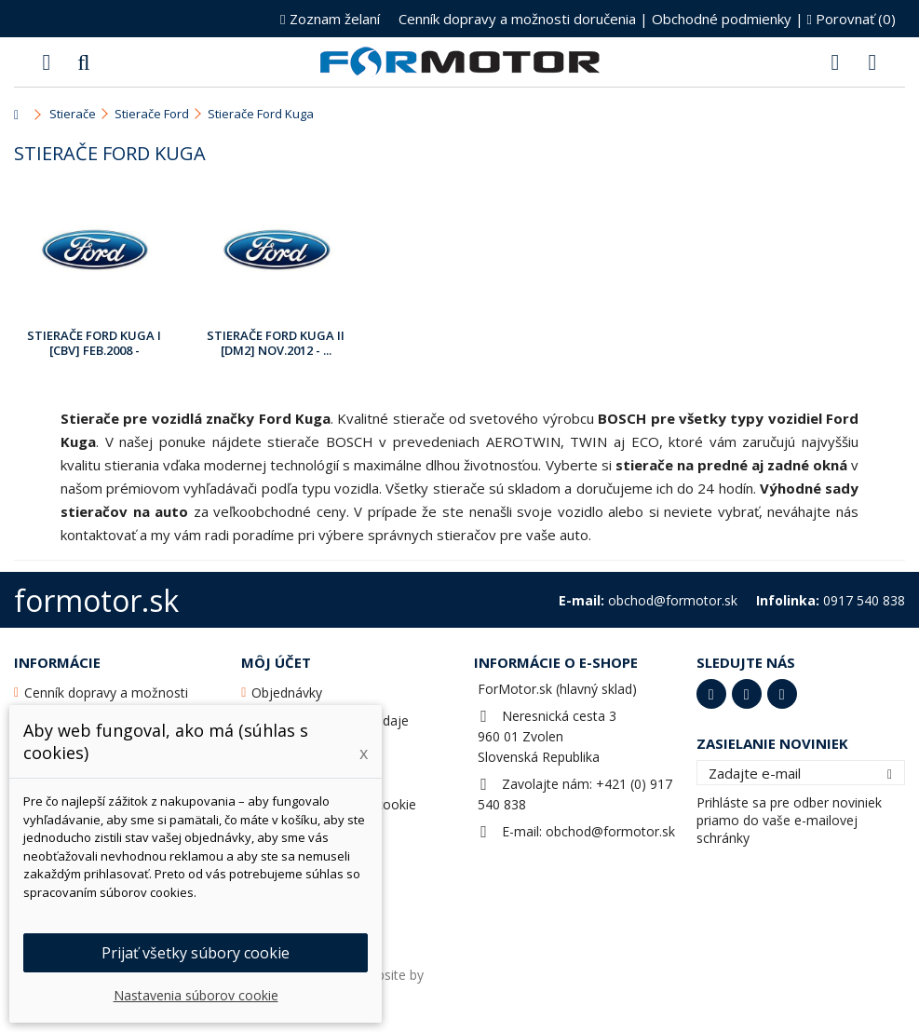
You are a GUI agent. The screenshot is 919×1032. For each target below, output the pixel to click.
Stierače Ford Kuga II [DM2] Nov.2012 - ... (276, 343)
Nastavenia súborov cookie (196, 995)
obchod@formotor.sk (610, 831)
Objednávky (286, 692)
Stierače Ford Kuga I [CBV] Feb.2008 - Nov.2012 (94, 343)
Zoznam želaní (329, 18)
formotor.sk (96, 600)
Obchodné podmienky (721, 18)
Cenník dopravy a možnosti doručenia (517, 18)
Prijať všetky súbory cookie (195, 953)
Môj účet (276, 662)
